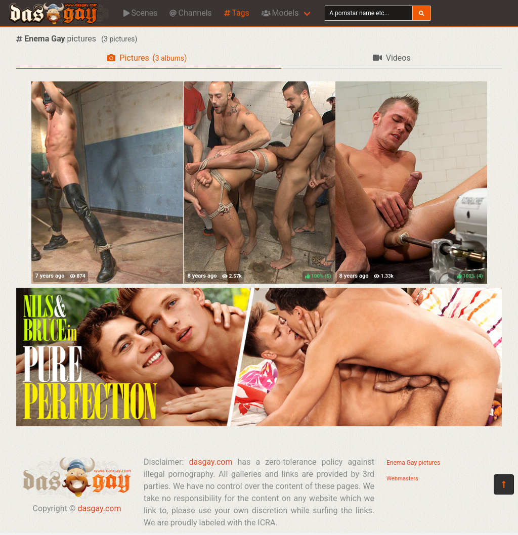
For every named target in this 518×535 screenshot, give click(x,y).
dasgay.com (99, 508)
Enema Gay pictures (413, 462)
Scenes (140, 13)
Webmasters (402, 478)
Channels (190, 13)
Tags (236, 13)
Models (280, 13)
